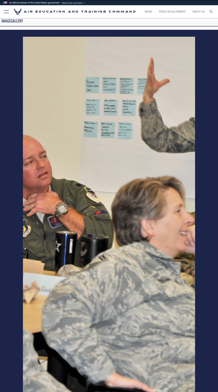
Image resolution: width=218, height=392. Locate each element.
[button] (74, 3)
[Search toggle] (212, 12)
